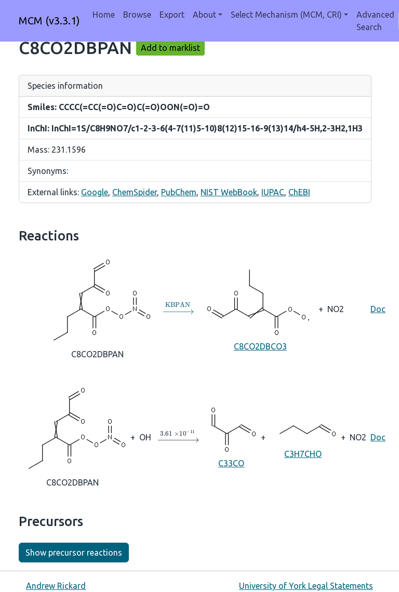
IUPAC (272, 192)
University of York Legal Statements (306, 585)
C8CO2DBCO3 (260, 308)
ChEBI (299, 192)
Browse (137, 14)
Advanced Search (375, 21)
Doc (377, 309)
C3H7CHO (303, 436)
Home (103, 14)
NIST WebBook (229, 192)
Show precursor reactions (73, 552)
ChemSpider (134, 192)
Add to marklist (170, 47)
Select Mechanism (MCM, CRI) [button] (286, 14)
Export (171, 14)
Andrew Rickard (56, 585)
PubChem (178, 192)
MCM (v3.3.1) (49, 20)
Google (94, 192)
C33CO (231, 436)
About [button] (204, 14)
